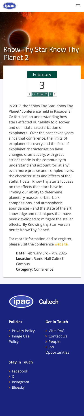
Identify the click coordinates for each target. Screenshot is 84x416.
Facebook (20, 371)
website (61, 244)
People (54, 341)
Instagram (20, 381)
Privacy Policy (23, 330)
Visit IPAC (56, 330)
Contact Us (58, 336)
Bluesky (18, 387)
